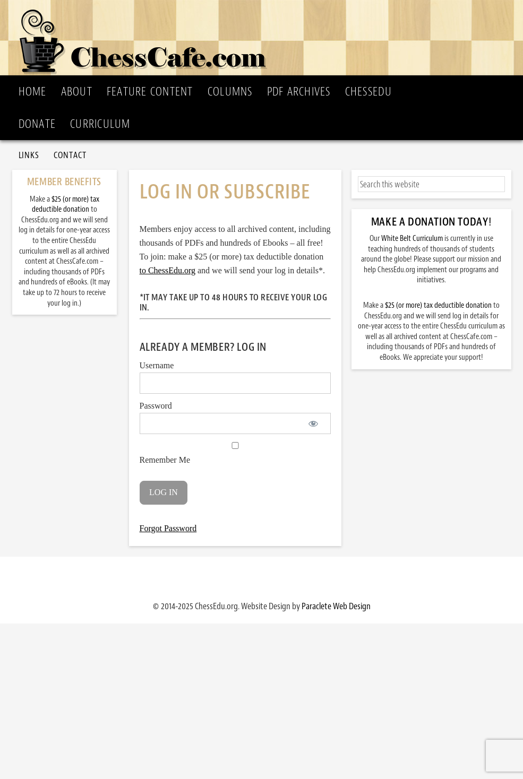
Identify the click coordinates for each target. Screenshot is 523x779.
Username (157, 365)
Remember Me (235, 453)
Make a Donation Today (429, 221)
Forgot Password (168, 528)
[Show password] (313, 423)
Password (156, 405)
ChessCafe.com (265, 37)
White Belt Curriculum (412, 238)
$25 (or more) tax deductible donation (438, 305)
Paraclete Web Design (336, 606)
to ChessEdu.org (167, 270)
